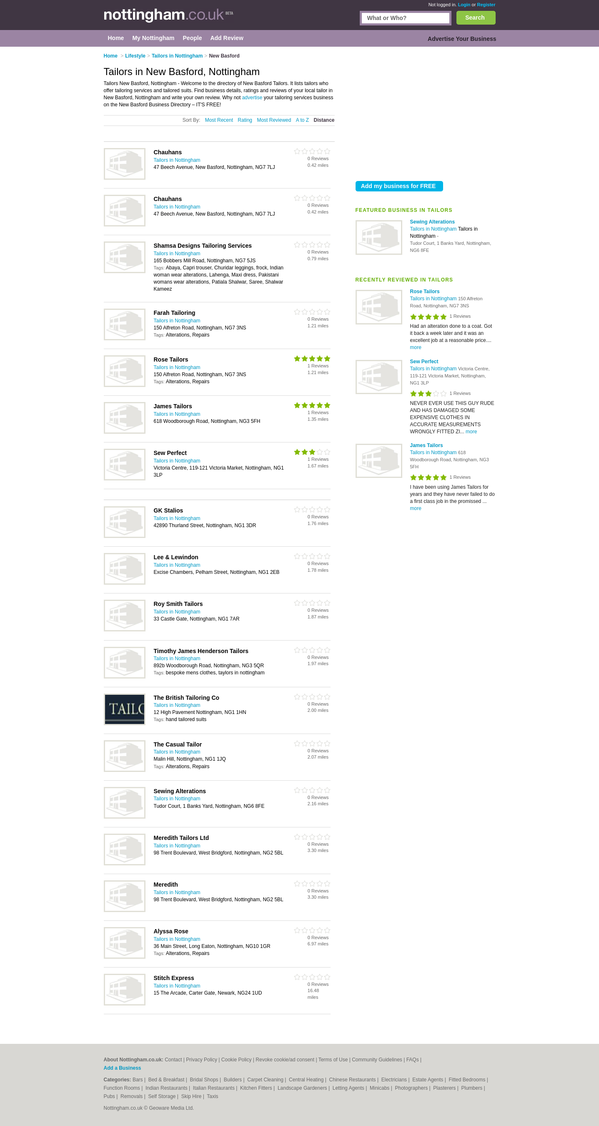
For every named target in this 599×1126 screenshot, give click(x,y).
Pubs (110, 1096)
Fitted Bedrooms (467, 1080)
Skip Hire (192, 1096)
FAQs (412, 1060)
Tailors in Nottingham (434, 229)
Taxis (212, 1096)
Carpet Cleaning (266, 1080)
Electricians (395, 1080)
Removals (132, 1096)
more (415, 347)
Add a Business (122, 1068)
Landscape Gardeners (303, 1088)
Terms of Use (333, 1060)
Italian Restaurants (214, 1088)
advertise (252, 98)
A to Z (302, 120)
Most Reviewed (274, 120)
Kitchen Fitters (256, 1088)
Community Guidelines (377, 1060)
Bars (138, 1080)
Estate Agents (428, 1080)
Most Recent (219, 120)
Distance (323, 120)
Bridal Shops (205, 1080)
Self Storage (162, 1096)
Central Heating (307, 1080)
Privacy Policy (201, 1060)
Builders (233, 1080)
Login (464, 4)
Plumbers (472, 1088)
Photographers (412, 1088)
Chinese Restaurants (353, 1080)
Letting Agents (349, 1088)
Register (486, 4)
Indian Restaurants (167, 1088)
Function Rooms (123, 1088)
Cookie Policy (236, 1060)
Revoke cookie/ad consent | (287, 1060)
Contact (173, 1060)
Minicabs (380, 1088)
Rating (245, 120)
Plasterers (445, 1088)
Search (475, 17)
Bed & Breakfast (167, 1080)
